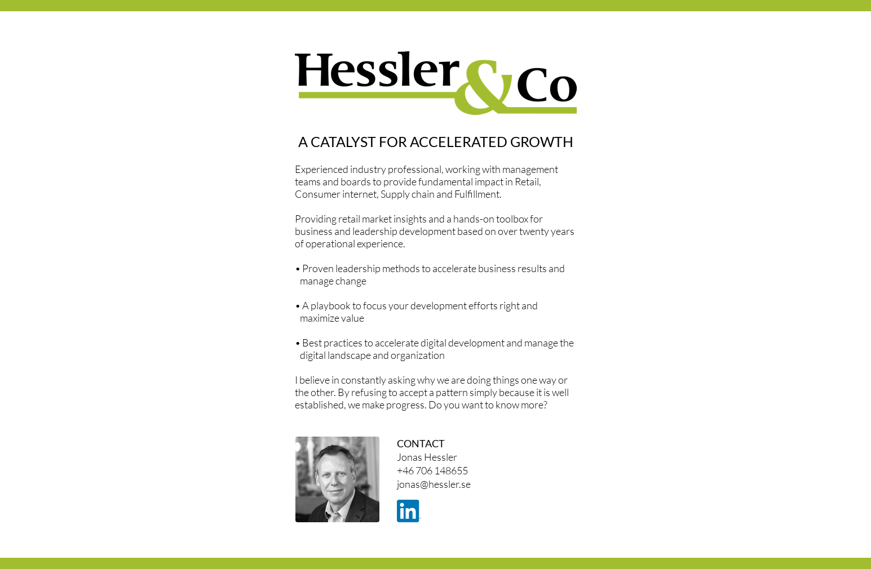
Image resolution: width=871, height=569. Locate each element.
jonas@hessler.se (434, 484)
